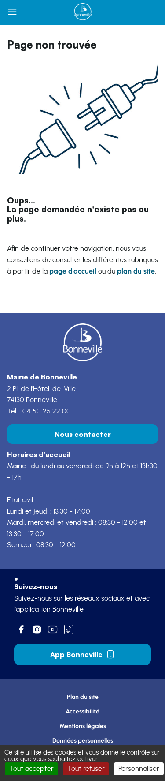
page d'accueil (72, 271)
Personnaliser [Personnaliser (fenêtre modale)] (138, 768)
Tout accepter (31, 768)
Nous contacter (83, 434)
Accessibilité (82, 711)
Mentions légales (82, 726)
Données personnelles (82, 740)
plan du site (136, 271)
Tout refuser (86, 768)
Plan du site (83, 697)
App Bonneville (82, 654)
